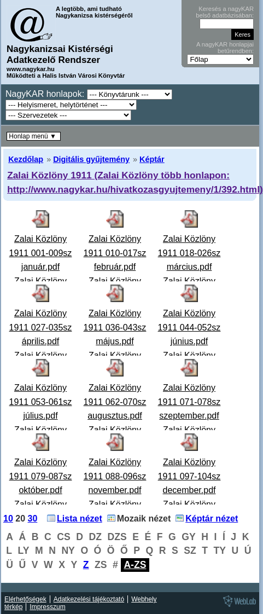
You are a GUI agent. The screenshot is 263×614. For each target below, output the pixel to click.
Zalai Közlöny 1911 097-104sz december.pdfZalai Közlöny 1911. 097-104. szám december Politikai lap (189, 504)
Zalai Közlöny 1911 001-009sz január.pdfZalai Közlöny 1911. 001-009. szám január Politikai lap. (40, 281)
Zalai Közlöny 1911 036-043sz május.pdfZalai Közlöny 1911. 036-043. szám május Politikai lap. (115, 355)
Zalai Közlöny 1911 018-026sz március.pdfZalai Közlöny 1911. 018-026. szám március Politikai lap (189, 281)
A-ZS (135, 564)
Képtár (152, 159)
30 (33, 518)
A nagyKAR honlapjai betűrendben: (225, 47)
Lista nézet (79, 518)
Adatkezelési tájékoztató (89, 599)
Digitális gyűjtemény (91, 159)
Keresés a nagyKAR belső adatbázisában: (225, 12)
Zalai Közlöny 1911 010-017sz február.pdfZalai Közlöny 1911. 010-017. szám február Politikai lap (115, 281)
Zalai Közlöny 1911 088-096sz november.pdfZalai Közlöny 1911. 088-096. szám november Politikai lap (115, 504)
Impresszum (47, 607)
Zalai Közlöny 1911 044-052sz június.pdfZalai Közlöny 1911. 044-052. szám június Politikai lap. (189, 355)
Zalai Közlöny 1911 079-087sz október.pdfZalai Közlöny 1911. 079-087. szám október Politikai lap (40, 504)
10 (8, 518)
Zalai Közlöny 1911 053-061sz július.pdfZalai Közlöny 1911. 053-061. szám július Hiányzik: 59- (40, 430)
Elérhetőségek (25, 599)
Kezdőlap (25, 159)
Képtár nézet (211, 518)
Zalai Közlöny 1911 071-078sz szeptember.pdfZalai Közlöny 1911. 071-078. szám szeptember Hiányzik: (189, 430)
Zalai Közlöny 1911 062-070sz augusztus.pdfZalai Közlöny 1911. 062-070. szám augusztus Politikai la (115, 430)
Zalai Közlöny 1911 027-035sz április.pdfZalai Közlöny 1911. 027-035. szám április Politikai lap (40, 355)
